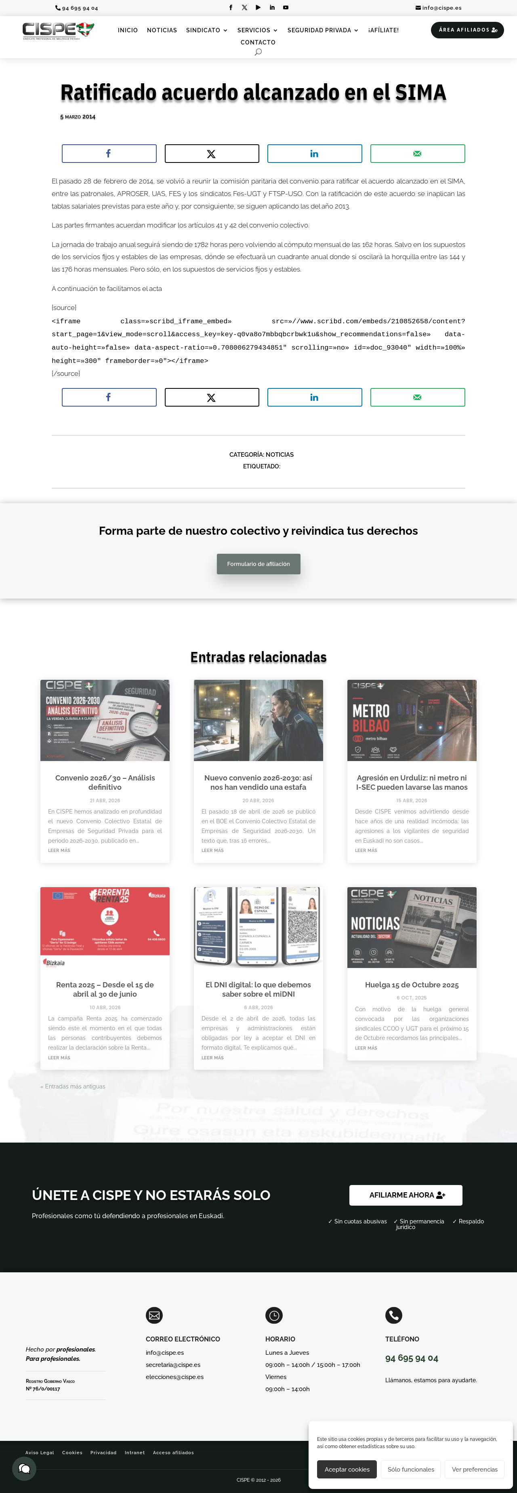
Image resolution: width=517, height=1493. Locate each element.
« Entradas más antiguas (72, 1086)
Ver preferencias (475, 1469)
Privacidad (103, 1452)
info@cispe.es (442, 8)
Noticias (162, 30)
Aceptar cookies (347, 1469)
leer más (59, 850)
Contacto (258, 43)
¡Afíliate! (383, 30)
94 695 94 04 (80, 8)
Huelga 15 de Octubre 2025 (412, 985)
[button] (24, 1469)
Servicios (254, 30)
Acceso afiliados (173, 1452)
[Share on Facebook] (109, 153)
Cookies (72, 1452)
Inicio (128, 30)
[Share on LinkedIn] (314, 153)
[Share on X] (212, 153)
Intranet (135, 1452)
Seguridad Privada (319, 30)
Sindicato (203, 30)
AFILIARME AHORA (402, 1195)
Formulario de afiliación (259, 564)
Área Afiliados (464, 29)
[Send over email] (417, 153)
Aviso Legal (39, 1452)
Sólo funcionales (411, 1469)
